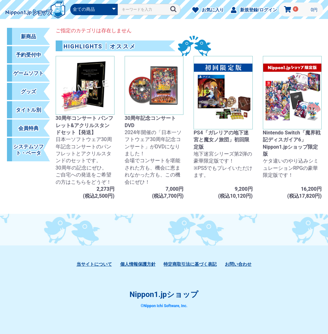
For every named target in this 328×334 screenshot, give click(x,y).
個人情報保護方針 (138, 264)
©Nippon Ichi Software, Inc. (163, 306)
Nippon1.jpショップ (164, 294)
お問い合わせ (238, 264)
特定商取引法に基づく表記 (190, 264)
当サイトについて (94, 264)
